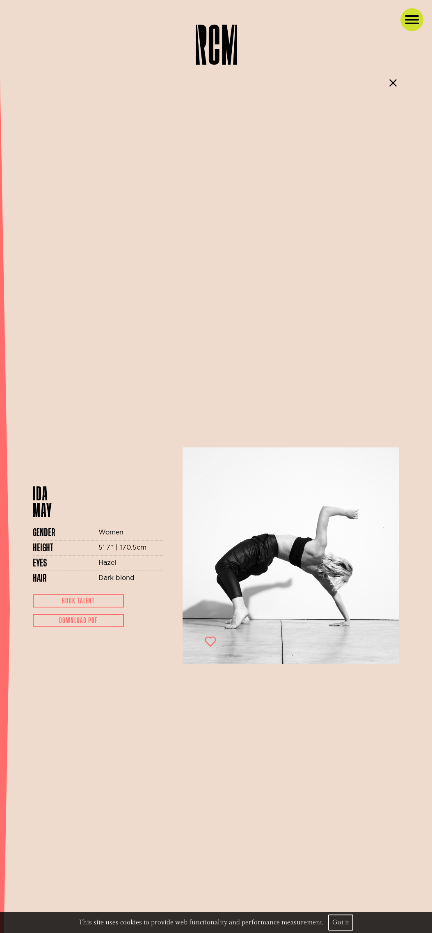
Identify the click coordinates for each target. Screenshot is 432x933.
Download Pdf (78, 621)
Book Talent (78, 601)
